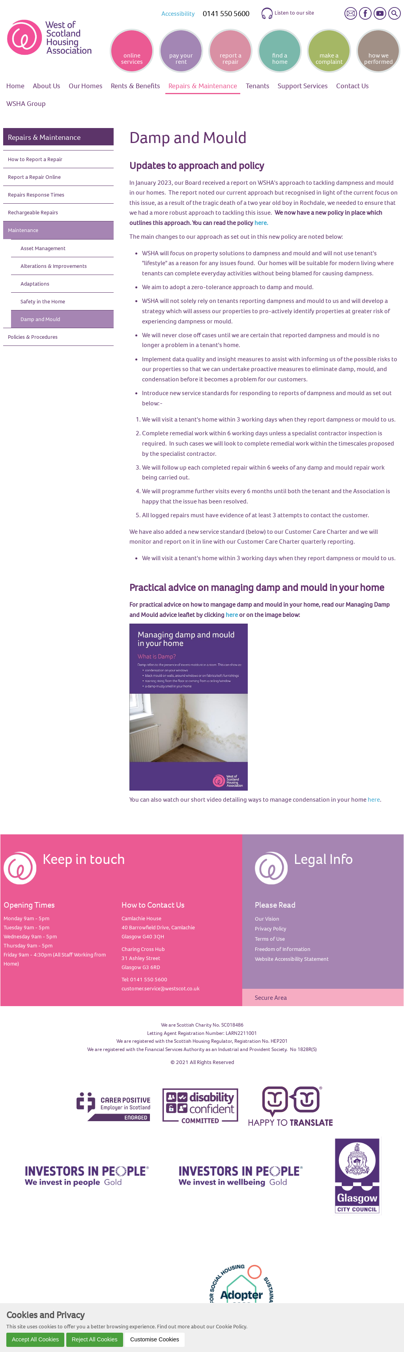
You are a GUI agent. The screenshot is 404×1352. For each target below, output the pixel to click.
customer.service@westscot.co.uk (161, 988)
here (232, 614)
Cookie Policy (231, 1326)
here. (261, 223)
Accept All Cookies (35, 1339)
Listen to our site (287, 13)
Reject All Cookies (95, 1339)
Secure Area (271, 997)
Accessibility (178, 13)
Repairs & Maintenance (44, 137)
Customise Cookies (154, 1339)
